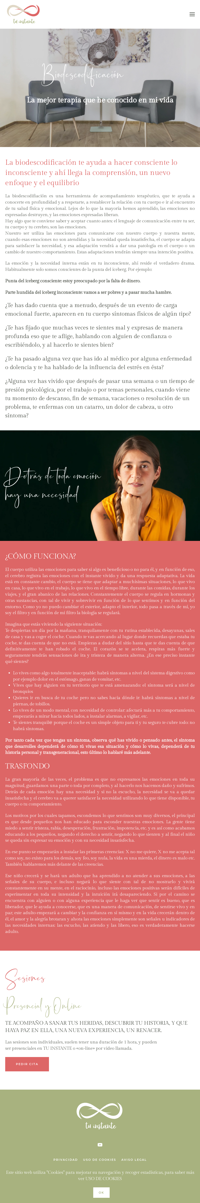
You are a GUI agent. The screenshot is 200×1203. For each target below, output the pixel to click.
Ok (101, 1192)
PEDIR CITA (27, 1064)
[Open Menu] (192, 14)
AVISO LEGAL (134, 1160)
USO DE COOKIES (99, 1160)
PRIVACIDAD (65, 1160)
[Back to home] (24, 14)
